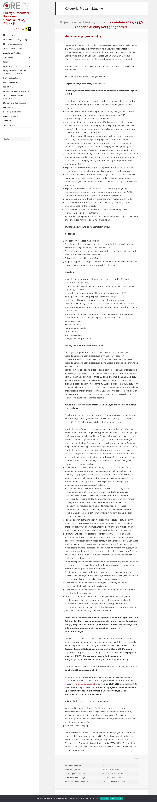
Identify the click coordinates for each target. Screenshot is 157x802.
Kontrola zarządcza (11, 78)
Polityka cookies (116, 798)
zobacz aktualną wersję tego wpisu (101, 27)
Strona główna (9, 35)
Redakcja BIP (8, 107)
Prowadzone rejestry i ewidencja (16, 91)
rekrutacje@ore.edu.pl (84, 684)
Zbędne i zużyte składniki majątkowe (13, 97)
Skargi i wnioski (9, 125)
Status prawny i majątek (12, 48)
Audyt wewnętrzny (10, 82)
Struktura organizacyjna (12, 44)
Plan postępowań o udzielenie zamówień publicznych (15, 72)
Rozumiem (104, 798)
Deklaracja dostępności (12, 112)
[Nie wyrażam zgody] (154, 799)
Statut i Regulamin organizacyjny (16, 40)
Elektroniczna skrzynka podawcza (16, 103)
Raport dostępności (11, 116)
